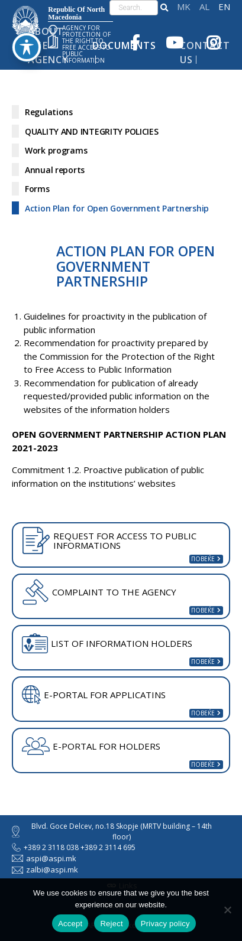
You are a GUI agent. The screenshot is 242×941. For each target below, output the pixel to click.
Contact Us (205, 52)
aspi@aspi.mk (44, 858)
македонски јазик (184, 7)
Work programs (56, 150)
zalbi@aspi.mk (45, 869)
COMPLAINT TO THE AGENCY (99, 591)
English (224, 7)
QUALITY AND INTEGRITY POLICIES (92, 131)
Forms (37, 188)
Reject (111, 923)
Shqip (204, 7)
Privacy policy (165, 923)
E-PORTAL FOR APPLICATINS (94, 694)
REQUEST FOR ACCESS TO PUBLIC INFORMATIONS (109, 540)
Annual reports (55, 169)
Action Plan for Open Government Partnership (117, 208)
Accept (70, 923)
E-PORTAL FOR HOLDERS (91, 746)
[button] (164, 7)
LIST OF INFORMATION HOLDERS (107, 643)
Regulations (49, 112)
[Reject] (227, 910)
